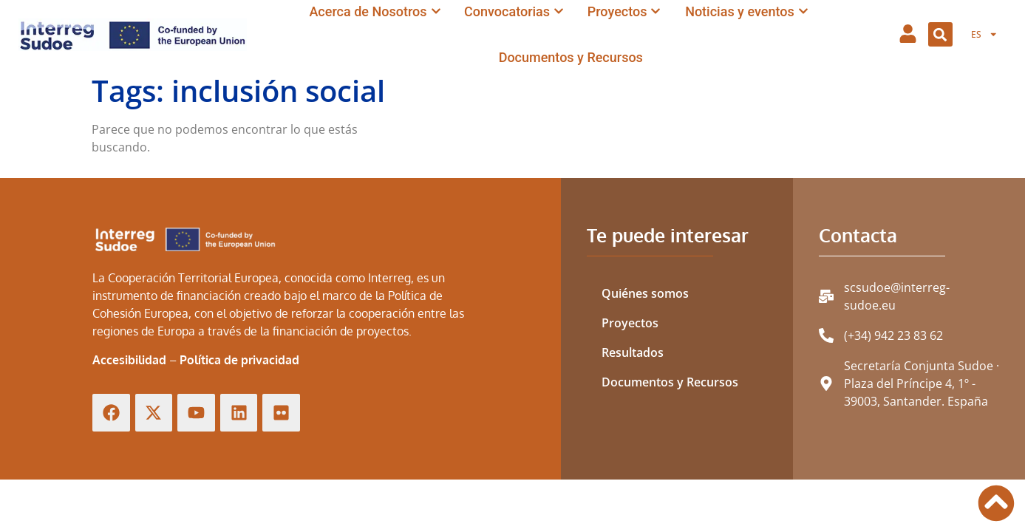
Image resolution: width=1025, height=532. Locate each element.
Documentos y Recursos (670, 382)
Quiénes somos (645, 293)
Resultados (633, 352)
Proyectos (630, 323)
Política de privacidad (239, 359)
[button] (940, 34)
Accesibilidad (129, 359)
